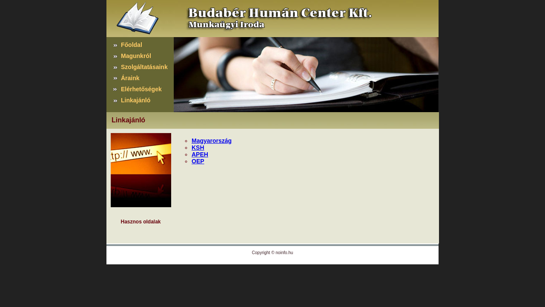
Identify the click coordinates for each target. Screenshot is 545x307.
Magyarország (212, 140)
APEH (200, 154)
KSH (198, 147)
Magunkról (136, 55)
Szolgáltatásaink (144, 67)
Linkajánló (135, 100)
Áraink (130, 78)
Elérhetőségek (141, 89)
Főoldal (131, 44)
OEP (198, 161)
